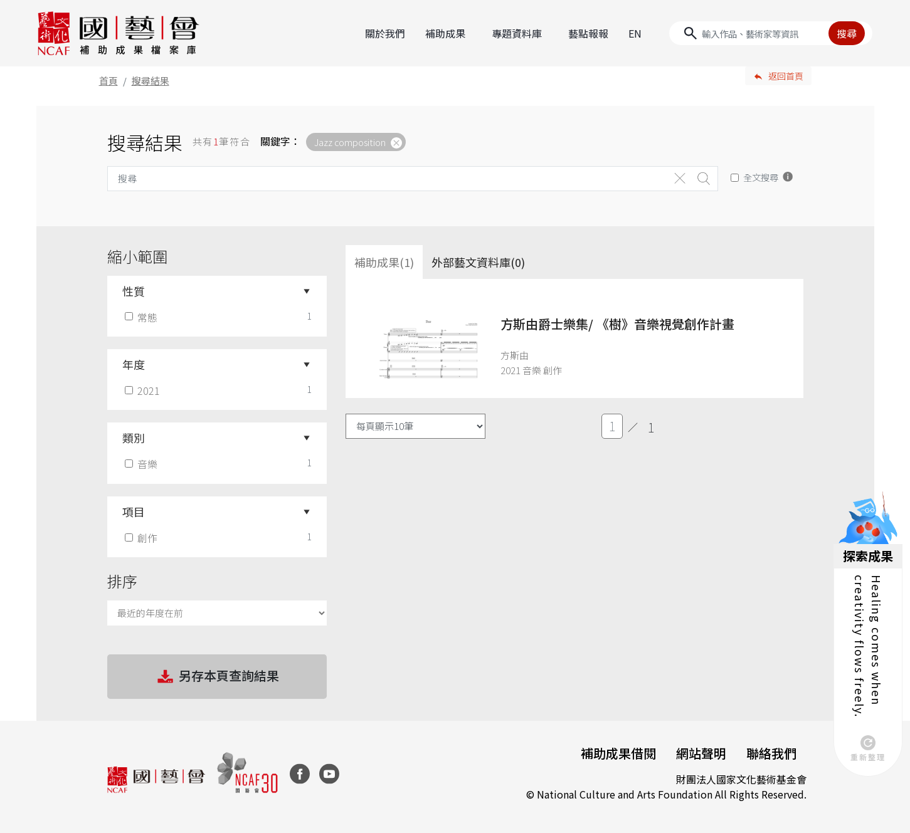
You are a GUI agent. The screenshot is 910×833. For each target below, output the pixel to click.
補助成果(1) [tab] (384, 262)
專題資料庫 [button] (517, 33)
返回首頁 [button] (785, 76)
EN (635, 33)
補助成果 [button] (445, 33)
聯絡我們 (771, 753)
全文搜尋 (760, 177)
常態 (142, 317)
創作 (142, 537)
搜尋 (847, 33)
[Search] (770, 33)
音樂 (142, 463)
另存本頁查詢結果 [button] (217, 677)
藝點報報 (588, 33)
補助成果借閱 (618, 753)
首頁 (108, 80)
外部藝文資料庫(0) (478, 262)
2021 (143, 390)
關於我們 (385, 33)
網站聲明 (701, 753)
